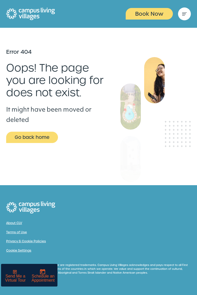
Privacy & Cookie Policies (26, 241)
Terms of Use (16, 232)
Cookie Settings (18, 250)
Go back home (32, 137)
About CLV (14, 223)
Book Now (149, 13)
